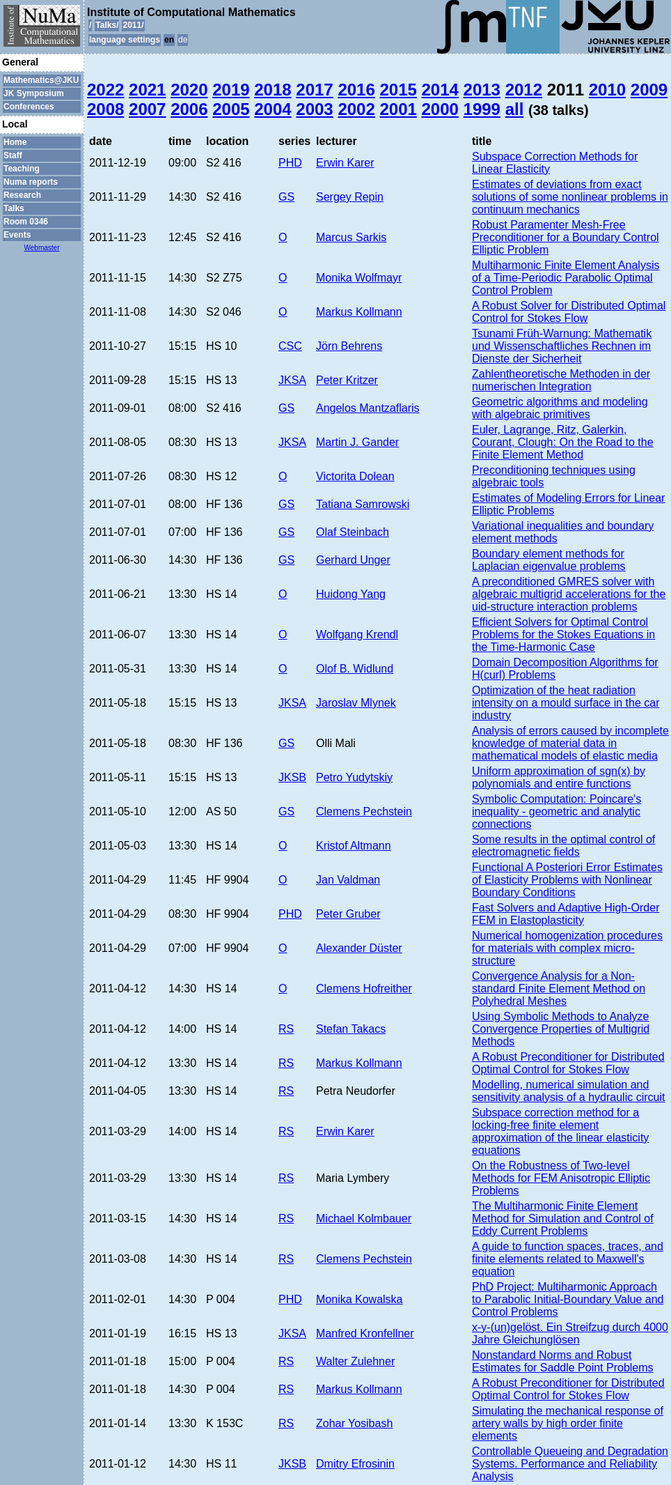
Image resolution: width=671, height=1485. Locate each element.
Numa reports (30, 182)
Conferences (28, 106)
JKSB (292, 777)
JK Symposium (33, 93)
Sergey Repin (350, 197)
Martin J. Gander (357, 442)
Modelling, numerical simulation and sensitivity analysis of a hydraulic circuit (568, 1091)
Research (22, 195)
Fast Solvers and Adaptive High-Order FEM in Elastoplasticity (565, 914)
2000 (440, 109)
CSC (290, 346)
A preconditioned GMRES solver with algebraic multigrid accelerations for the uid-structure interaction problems (568, 594)
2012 (523, 89)
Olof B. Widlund (354, 669)
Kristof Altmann (353, 846)
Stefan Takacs (351, 1029)
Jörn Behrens (349, 346)
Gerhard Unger (353, 560)
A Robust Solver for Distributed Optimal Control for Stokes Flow (568, 312)
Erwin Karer (345, 163)
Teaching (21, 169)
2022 (105, 89)
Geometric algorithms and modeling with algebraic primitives (560, 408)
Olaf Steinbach (352, 532)
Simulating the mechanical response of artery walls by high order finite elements (567, 1423)
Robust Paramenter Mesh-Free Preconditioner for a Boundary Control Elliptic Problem (565, 237)
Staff (12, 155)
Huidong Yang (351, 594)
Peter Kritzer (347, 380)
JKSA (292, 380)
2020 (189, 89)
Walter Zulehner (355, 1361)
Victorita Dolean (355, 476)
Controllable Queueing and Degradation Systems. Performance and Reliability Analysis (570, 1463)
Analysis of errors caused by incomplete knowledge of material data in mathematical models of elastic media (570, 743)
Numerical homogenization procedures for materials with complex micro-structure (567, 948)
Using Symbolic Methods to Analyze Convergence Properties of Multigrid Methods (560, 1028)
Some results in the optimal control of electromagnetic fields (563, 845)
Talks (13, 208)
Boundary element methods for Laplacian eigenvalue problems (549, 560)
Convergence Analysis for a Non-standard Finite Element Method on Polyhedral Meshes (558, 988)
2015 (397, 89)
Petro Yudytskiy (354, 777)
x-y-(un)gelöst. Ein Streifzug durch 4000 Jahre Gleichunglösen (570, 1333)
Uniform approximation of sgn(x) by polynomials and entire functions (558, 777)
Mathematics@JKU (41, 80)
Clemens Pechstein (364, 811)
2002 (356, 109)
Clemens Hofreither (364, 988)
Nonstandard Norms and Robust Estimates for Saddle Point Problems (563, 1361)
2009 (649, 89)
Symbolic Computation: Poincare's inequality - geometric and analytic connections (556, 811)
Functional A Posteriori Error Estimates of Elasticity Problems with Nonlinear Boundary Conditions (567, 879)
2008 (105, 109)
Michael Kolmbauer (363, 1218)
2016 (356, 89)
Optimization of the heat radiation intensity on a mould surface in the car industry (565, 702)
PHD (290, 163)
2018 (272, 89)
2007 (147, 109)
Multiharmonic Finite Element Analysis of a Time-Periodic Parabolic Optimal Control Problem (565, 277)
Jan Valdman (348, 880)
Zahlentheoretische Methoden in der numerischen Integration (561, 380)
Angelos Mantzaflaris (368, 408)
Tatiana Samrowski (362, 504)
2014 (440, 89)
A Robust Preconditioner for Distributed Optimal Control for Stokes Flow (568, 1063)
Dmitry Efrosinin (355, 1464)
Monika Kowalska (359, 1299)
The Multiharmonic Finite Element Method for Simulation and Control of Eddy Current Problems (563, 1218)
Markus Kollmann (359, 312)
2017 (314, 89)
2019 (230, 89)
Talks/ (106, 25)
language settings (124, 40)
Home (14, 142)
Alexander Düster (359, 948)
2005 (230, 109)
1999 (482, 109)
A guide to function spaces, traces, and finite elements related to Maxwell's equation (567, 1258)
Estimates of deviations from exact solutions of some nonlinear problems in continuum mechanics (570, 196)
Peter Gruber (348, 914)
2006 (189, 109)
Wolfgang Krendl (357, 634)
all (514, 109)
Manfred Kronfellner (365, 1333)
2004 (272, 109)
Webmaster (42, 248)
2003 (314, 109)
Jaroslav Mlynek (356, 703)
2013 (482, 89)
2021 (147, 89)
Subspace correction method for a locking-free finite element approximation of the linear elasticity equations (560, 1131)
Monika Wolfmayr (359, 278)
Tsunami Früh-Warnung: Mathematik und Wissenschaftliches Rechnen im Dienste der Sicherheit (562, 346)
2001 (397, 109)
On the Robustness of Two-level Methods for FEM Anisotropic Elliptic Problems (561, 1178)
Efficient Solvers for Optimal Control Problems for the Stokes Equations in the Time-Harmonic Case (563, 634)
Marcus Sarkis (351, 237)
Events (17, 235)
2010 (607, 89)
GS (286, 197)
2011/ (133, 25)
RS (286, 1029)
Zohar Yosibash (354, 1423)
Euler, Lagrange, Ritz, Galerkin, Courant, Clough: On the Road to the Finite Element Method (563, 442)
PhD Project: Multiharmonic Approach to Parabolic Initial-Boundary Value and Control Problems (567, 1299)
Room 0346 (25, 221)
